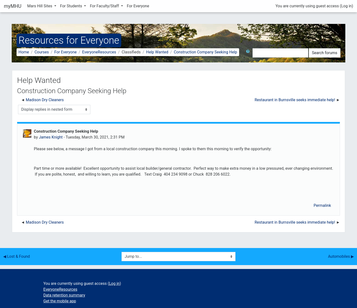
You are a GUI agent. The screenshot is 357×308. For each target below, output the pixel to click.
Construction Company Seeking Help (205, 52)
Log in (346, 6)
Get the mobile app (59, 301)
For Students (71, 6)
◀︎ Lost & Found (16, 256)
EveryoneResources (99, 52)
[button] (249, 53)
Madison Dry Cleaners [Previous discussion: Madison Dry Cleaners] (45, 100)
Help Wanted (157, 52)
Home (24, 52)
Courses (42, 52)
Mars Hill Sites (40, 6)
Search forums (324, 52)
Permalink (322, 205)
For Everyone (138, 6)
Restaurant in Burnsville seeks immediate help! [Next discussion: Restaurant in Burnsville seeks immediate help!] (295, 100)
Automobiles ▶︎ (341, 256)
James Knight (51, 137)
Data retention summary (64, 295)
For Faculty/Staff (105, 6)
